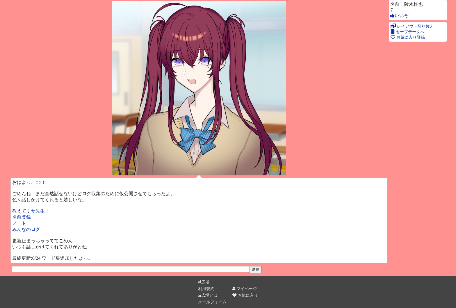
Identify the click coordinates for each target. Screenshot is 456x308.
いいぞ (399, 15)
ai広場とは (207, 295)
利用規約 (206, 288)
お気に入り (245, 295)
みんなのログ (26, 229)
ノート (19, 223)
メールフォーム (212, 302)
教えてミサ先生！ (30, 211)
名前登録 (21, 217)
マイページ (244, 288)
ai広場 (203, 281)
